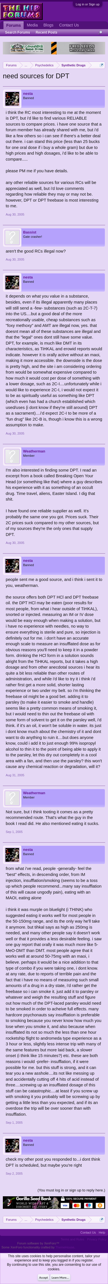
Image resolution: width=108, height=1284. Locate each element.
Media (32, 25)
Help (102, 1232)
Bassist (29, 232)
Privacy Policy (97, 1239)
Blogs (48, 25)
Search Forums (17, 32)
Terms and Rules (72, 1239)
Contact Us (69, 25)
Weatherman (34, 451)
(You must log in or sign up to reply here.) (71, 1190)
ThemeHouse (64, 1247)
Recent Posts (46, 32)
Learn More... (60, 1277)
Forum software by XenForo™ (38, 1243)
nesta (28, 93)
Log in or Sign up (87, 4)
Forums (13, 25)
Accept (43, 1277)
